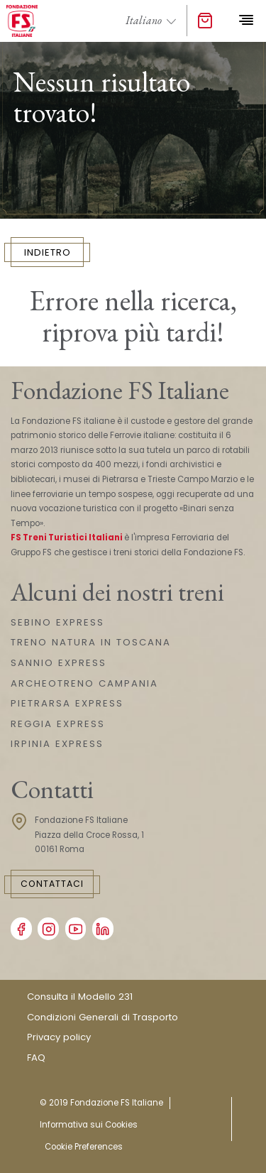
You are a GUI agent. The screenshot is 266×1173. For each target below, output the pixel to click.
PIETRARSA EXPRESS (67, 703)
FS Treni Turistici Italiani (67, 537)
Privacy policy (59, 1037)
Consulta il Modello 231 (80, 996)
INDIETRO (47, 252)
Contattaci (52, 884)
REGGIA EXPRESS (58, 724)
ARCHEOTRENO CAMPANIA (84, 683)
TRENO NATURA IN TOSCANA (91, 642)
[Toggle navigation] (246, 20)
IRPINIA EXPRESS (57, 744)
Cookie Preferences (84, 1146)
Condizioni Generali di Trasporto (102, 1017)
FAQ (36, 1057)
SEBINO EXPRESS (57, 622)
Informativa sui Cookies (89, 1124)
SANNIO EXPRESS (58, 663)
